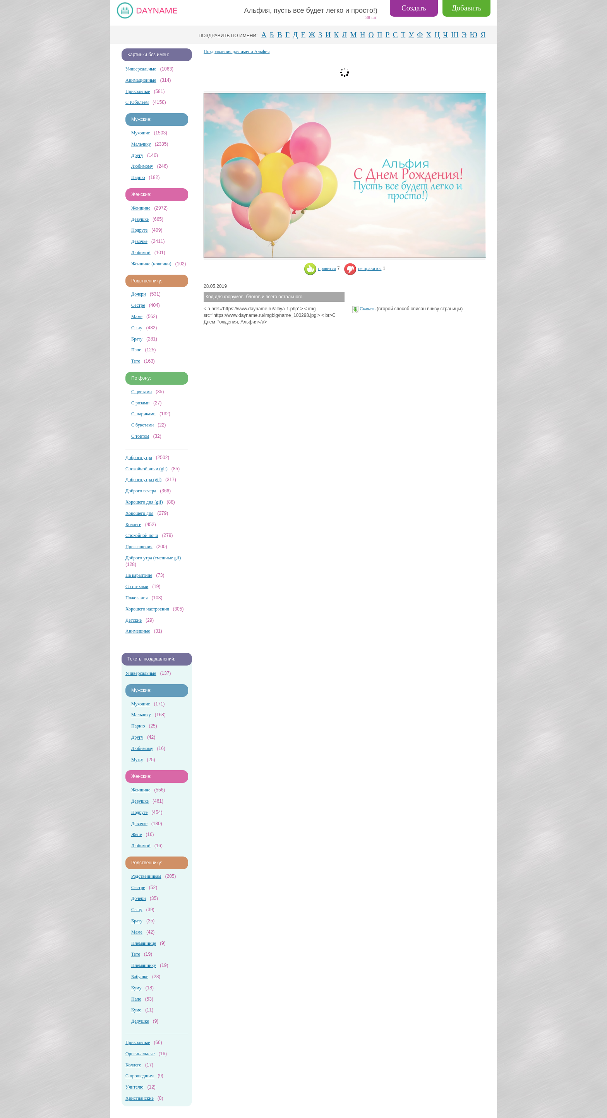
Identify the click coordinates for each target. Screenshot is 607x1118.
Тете (135, 361)
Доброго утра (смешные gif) (153, 558)
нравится (320, 268)
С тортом (140, 436)
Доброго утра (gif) (143, 479)
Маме (136, 316)
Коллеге (133, 524)
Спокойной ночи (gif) (146, 468)
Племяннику (143, 965)
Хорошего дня (139, 513)
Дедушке (140, 1021)
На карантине (138, 575)
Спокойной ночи (141, 535)
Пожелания (136, 597)
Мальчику (141, 144)
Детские (133, 620)
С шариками (143, 413)
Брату (136, 339)
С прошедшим (139, 1075)
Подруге (139, 230)
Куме (136, 1010)
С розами (140, 403)
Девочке (139, 241)
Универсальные (140, 69)
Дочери (138, 294)
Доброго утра (138, 457)
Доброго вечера (140, 491)
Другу (137, 155)
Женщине (140, 208)
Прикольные (137, 91)
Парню (138, 177)
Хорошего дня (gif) (144, 502)
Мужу (137, 759)
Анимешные (137, 631)
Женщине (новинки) (151, 264)
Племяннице (143, 943)
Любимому (142, 166)
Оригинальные (140, 1053)
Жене (136, 834)
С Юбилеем (137, 102)
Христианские (139, 1098)
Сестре (138, 305)
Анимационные (140, 80)
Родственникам (146, 876)
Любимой (141, 252)
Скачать (367, 308)
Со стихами (136, 586)
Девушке (140, 219)
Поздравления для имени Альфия (236, 51)
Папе (136, 350)
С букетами (142, 425)
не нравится (363, 268)
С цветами (141, 391)
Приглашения (139, 546)
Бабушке (139, 976)
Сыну (136, 327)
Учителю (134, 1087)
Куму (136, 988)
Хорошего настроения (147, 609)
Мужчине (140, 133)
